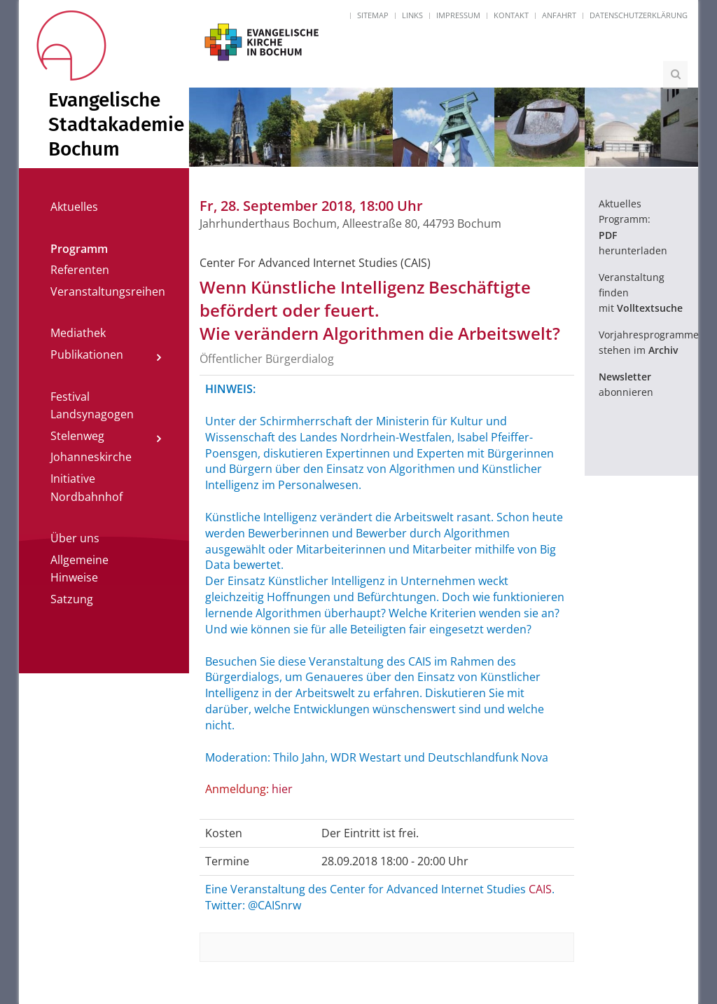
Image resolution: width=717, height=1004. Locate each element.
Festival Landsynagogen (92, 405)
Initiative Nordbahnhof (86, 487)
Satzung (71, 599)
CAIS (540, 889)
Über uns (74, 538)
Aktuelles (74, 206)
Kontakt (511, 15)
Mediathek (78, 333)
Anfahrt (559, 15)
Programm (79, 248)
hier (282, 789)
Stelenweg (77, 435)
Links (412, 15)
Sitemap (373, 15)
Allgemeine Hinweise (79, 569)
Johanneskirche (91, 457)
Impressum (458, 15)
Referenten (79, 269)
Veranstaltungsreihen (107, 291)
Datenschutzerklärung (639, 15)
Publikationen (86, 354)
